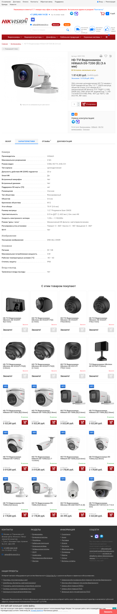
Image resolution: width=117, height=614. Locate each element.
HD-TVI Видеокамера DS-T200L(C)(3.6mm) (13, 504)
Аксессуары (36, 555)
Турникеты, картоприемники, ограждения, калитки (22, 586)
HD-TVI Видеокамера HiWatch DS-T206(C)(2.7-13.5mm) (42, 459)
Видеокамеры (14, 37)
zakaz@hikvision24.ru (40, 25)
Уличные (86, 129)
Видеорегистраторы (33, 37)
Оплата (25, 2)
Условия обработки (37, 610)
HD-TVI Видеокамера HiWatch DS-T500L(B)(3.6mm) (72, 411)
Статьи (64, 558)
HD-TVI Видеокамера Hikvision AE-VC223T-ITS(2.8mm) (69, 320)
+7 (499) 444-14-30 (38, 14)
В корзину (91, 104)
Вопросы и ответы (68, 561)
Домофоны (51, 37)
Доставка (16, 2)
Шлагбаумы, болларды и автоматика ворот (19, 583)
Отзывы (46, 141)
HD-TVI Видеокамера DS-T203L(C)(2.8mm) (99, 458)
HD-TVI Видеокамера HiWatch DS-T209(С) (12, 458)
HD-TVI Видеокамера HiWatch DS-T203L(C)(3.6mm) (72, 458)
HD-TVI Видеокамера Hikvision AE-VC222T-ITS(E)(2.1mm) (43, 366)
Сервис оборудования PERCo (72, 586)
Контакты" (99, 9)
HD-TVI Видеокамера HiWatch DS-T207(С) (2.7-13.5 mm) (101, 505)
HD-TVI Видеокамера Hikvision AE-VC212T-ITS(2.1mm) (69, 366)
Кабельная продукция (69, 37)
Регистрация (110, 2)
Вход (100, 2)
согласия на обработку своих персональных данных (101, 555)
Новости (13, 4)
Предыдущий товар (10, 49)
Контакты (34, 2)
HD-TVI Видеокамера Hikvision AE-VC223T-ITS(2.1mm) (98, 320)
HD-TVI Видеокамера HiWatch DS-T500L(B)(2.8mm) (101, 411)
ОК (114, 609)
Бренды (5, 4)
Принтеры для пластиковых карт (15, 580)
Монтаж (56, 25)
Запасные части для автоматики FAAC (76, 592)
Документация (64, 141)
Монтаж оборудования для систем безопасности (80, 583)
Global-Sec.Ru (51, 576)
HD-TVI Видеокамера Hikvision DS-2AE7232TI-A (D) (72, 504)
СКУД (34, 552)
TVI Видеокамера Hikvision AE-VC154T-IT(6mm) (100, 365)
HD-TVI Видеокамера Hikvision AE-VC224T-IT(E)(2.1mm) (42, 320)
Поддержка (59, 2)
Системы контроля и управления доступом (19, 589)
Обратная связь (46, 2)
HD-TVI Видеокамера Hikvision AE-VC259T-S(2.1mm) (12, 320)
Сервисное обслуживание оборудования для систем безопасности (86, 580)
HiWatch (94, 127)
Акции (67, 25)
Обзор (8, 141)
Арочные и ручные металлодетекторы (17, 592)
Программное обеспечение (42, 558)
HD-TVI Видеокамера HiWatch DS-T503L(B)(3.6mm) (15, 411)
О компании (6, 2)
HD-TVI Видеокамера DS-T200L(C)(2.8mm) (42, 504)
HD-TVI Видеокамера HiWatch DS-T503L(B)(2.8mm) (44, 411)
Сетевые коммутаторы (40, 549)
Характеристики (26, 141)
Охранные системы (92, 37)
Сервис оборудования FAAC (72, 589)
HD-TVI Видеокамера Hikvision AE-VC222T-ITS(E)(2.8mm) (14, 366)
